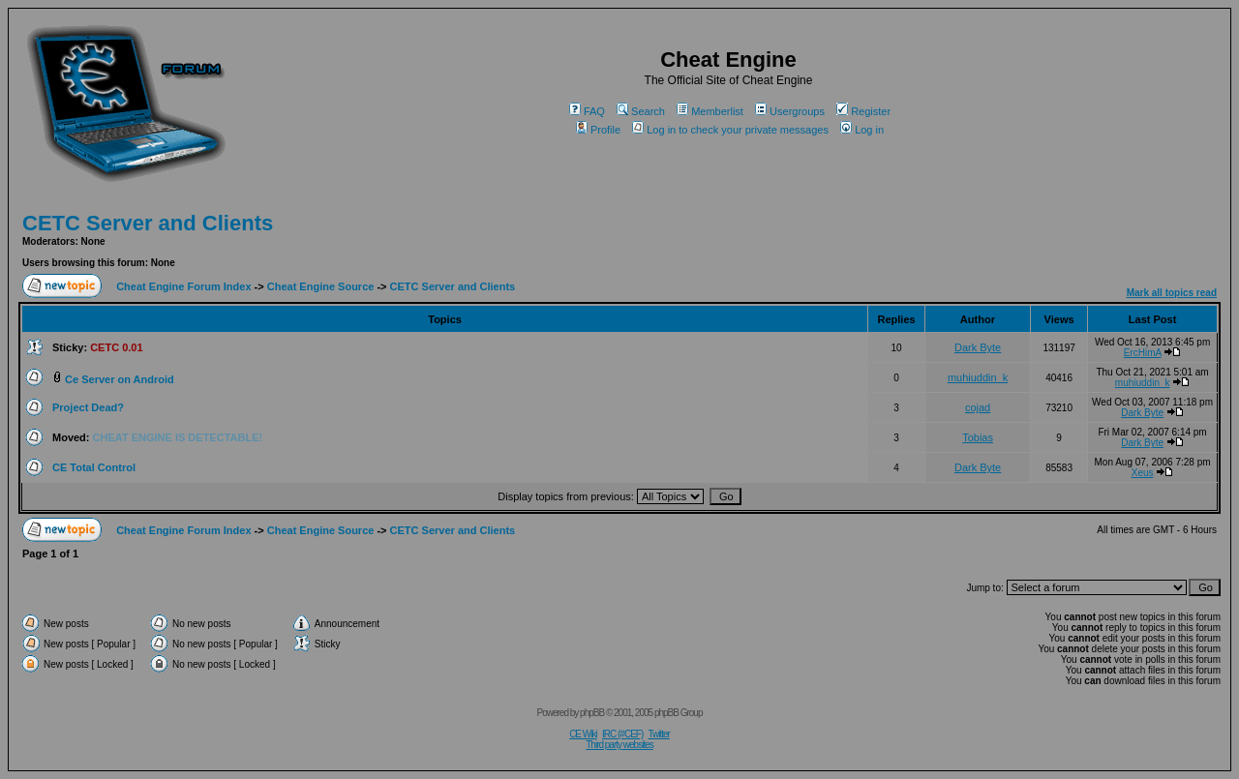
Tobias (977, 437)
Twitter (658, 734)
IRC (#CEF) (622, 734)
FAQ (587, 111)
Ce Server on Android (119, 379)
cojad (977, 407)
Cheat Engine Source (321, 286)
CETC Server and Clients (147, 223)
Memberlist (710, 111)
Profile (598, 129)
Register (863, 111)
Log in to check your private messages (730, 129)
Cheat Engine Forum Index (183, 286)
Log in (862, 129)
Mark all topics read (1172, 292)
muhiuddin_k (978, 377)
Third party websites (619, 744)
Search (641, 111)
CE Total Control (94, 467)
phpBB (592, 712)
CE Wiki (583, 734)
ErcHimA (1143, 352)
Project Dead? (88, 407)
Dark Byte (977, 347)
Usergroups (790, 111)
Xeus (1143, 472)
